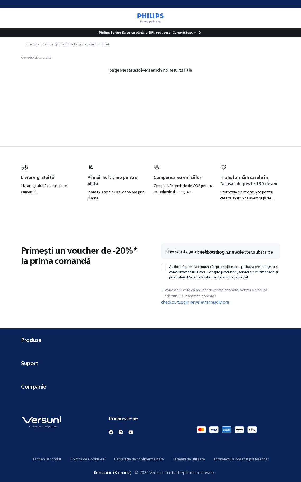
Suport (150, 363)
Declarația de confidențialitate (139, 459)
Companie (150, 386)
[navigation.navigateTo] (22, 44)
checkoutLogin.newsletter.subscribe (235, 252)
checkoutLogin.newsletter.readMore (195, 302)
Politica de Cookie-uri (87, 459)
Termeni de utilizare (188, 459)
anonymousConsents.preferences (241, 459)
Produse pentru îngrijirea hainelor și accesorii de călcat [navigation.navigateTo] (69, 44)
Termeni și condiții (47, 459)
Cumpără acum (184, 32)
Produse (150, 340)
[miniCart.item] (289, 18)
